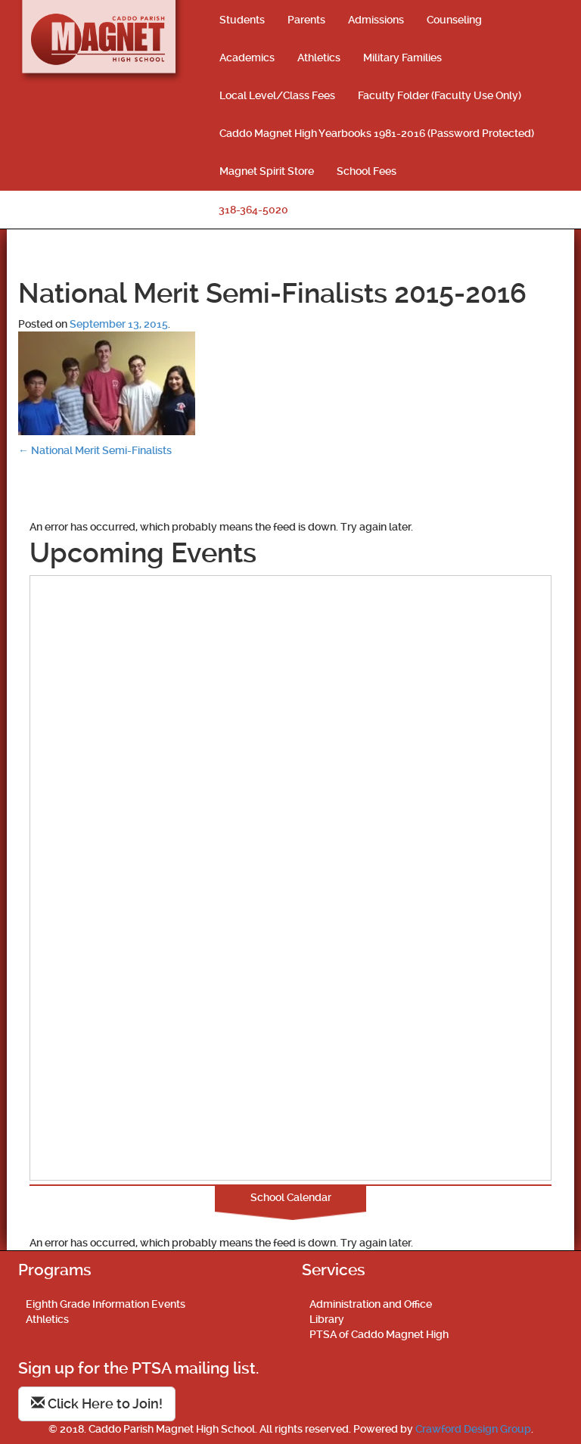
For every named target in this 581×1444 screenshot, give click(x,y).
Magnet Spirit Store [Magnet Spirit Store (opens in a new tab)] (266, 171)
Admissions (376, 20)
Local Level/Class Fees (277, 95)
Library (326, 1319)
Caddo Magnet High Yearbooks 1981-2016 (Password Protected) (376, 133)
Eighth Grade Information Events (105, 1304)
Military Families (402, 57)
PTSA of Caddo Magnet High (379, 1334)
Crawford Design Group (473, 1429)
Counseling (454, 20)
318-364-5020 (253, 210)
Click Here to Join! (97, 1403)
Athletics (318, 57)
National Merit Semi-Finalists (95, 450)
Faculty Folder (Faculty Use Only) (439, 95)
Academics (247, 57)
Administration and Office (370, 1304)
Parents (306, 20)
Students (242, 20)
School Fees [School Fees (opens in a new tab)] (366, 171)
